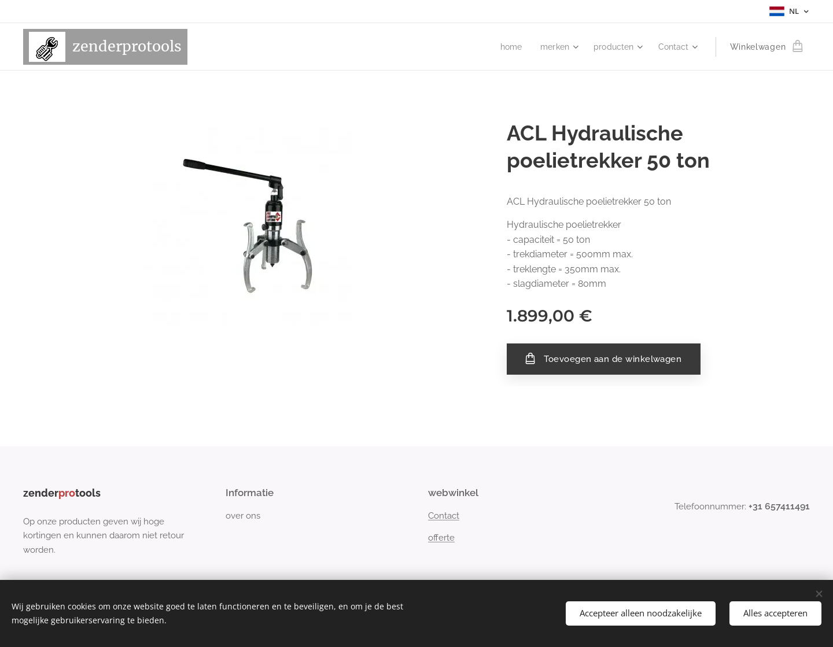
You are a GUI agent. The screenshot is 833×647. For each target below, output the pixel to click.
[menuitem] (506, 46)
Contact (443, 516)
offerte (441, 538)
